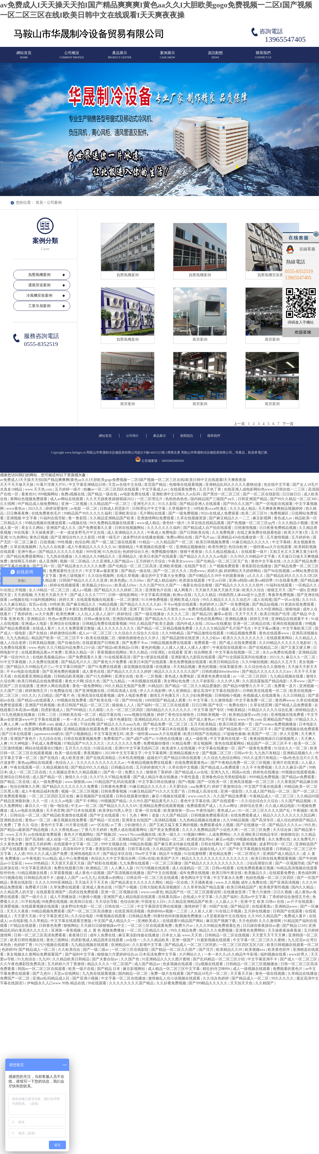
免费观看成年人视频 (217, 825)
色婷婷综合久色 (136, 552)
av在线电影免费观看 (45, 835)
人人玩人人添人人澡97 (96, 614)
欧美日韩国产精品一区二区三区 (84, 705)
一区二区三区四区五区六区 (242, 945)
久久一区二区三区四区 (125, 710)
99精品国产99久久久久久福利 (88, 513)
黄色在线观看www (274, 633)
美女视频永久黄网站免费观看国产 (34, 954)
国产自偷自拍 (69, 643)
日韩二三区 (47, 715)
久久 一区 (40, 801)
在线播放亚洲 (235, 892)
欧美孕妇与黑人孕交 (116, 811)
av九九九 (88, 878)
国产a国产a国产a (140, 739)
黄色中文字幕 (52, 825)
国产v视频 (187, 782)
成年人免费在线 (254, 882)
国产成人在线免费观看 (238, 643)
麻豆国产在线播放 (15, 609)
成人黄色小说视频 (90, 873)
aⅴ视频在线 (19, 600)
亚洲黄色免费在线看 (214, 676)
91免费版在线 (61, 691)
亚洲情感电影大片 (85, 854)
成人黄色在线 (94, 672)
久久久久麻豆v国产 (291, 767)
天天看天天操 (242, 974)
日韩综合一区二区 (25, 815)
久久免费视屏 (223, 533)
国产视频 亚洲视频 (241, 844)
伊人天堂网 (289, 734)
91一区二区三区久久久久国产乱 (264, 811)
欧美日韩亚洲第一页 (236, 724)
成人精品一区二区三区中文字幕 (174, 969)
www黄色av (16, 509)
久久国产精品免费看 (230, 796)
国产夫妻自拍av (105, 959)
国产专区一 (217, 705)
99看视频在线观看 (111, 916)
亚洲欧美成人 (149, 921)
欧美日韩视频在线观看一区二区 (293, 945)
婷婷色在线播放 (266, 772)
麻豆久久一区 (36, 806)
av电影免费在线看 (135, 494)
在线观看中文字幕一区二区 (76, 844)
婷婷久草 (67, 600)
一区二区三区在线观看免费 (150, 926)
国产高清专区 (263, 820)
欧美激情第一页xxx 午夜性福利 (189, 811)
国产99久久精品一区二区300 (294, 499)
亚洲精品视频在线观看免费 (86, 729)
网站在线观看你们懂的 (44, 748)
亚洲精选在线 (11, 820)
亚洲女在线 (124, 676)
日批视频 (48, 542)
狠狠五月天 (277, 590)
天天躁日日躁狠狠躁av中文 (103, 926)
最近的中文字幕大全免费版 (164, 576)
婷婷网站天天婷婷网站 (243, 571)
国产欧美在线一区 (104, 700)
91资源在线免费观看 (298, 604)
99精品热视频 (140, 844)
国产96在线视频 (277, 571)
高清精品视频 (166, 820)
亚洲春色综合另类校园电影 (224, 777)
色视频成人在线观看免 (262, 696)
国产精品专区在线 (118, 854)
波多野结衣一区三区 (276, 844)
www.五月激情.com (170, 609)
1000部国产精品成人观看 (166, 700)
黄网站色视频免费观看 (29, 499)
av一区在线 (99, 825)
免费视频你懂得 (156, 743)
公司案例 (54, 203)
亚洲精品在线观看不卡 (290, 619)
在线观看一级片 (254, 552)
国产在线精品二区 (264, 648)
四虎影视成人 (52, 710)
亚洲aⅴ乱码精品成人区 (51, 978)
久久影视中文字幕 (147, 945)
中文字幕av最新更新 (102, 571)
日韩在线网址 (212, 844)
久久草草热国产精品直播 (204, 887)
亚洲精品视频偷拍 (191, 547)
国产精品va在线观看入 (36, 700)
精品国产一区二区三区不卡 (269, 743)
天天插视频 (23, 595)
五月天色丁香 (210, 489)
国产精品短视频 (265, 604)
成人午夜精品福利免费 (40, 791)
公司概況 (71, 57)
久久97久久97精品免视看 (111, 777)
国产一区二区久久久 (170, 571)
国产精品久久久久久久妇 (141, 604)
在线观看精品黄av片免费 (42, 652)
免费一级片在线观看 (167, 974)
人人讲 (19, 854)
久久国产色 (130, 959)
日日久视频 (283, 892)
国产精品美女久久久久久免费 (82, 566)
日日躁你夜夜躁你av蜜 (262, 926)
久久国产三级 (11, 691)
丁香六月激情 (260, 892)
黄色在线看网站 (210, 619)
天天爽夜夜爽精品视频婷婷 (281, 509)
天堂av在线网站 (67, 974)
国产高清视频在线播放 (126, 873)
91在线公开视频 (13, 590)
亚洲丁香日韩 (141, 609)
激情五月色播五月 (165, 696)
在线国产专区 (196, 566)
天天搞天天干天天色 (92, 882)
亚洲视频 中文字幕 (22, 518)
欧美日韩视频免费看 (213, 542)
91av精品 (49, 859)
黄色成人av (283, 518)
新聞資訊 (186, 436)
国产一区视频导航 (290, 863)
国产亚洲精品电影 (45, 849)
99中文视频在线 (114, 844)
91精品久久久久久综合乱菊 (271, 710)
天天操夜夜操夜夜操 (285, 930)
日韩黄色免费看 (114, 787)
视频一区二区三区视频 (80, 791)
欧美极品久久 (256, 873)
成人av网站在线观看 (67, 499)
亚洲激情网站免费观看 (156, 518)
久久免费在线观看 (44, 662)
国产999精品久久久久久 (208, 983)
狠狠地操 (293, 609)
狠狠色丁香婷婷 (159, 772)
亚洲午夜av (27, 552)
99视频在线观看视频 (299, 772)
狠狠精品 (126, 547)
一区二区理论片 (150, 499)
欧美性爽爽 (66, 614)
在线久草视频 (128, 576)
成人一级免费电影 (47, 782)
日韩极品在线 (122, 767)
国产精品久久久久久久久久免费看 (70, 787)
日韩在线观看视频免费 (83, 739)
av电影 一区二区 (84, 509)
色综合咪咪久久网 (25, 787)
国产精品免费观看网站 (25, 556)
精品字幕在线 (110, 715)
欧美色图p (119, 580)
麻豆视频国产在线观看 (95, 796)
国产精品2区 (202, 614)
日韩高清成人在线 (122, 691)
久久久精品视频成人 (222, 552)
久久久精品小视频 (293, 523)
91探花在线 (103, 748)
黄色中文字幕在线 (266, 561)
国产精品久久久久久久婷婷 (130, 672)
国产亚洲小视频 (85, 978)
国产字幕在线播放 (15, 566)
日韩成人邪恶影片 (115, 509)
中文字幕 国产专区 (209, 710)
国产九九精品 (114, 681)
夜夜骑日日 (78, 935)
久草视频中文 (180, 509)
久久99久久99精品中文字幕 (253, 556)
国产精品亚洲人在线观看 (200, 504)
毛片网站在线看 (153, 513)
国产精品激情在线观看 (206, 633)
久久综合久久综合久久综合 (137, 633)
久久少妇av (211, 638)
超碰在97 (154, 758)
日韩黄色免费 (50, 926)
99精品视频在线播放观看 (46, 523)
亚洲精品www (287, 906)
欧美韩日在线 (82, 902)
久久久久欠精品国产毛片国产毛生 (223, 628)
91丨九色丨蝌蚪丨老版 (141, 815)
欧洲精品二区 (97, 868)
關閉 (316, 234)
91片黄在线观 (77, 825)
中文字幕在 (226, 719)
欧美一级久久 (170, 835)
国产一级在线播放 (150, 614)
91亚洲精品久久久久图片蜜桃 (166, 959)
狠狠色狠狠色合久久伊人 (139, 638)
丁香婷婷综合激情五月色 (290, 897)
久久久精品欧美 (156, 940)
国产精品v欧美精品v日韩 (119, 648)
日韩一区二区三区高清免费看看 (40, 935)
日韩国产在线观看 (288, 911)
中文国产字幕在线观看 (263, 787)
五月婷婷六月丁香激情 (66, 964)
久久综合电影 (82, 916)
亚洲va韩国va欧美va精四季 (251, 580)
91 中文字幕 (198, 700)
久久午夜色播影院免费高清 (23, 964)
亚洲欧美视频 (171, 566)
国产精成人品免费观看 (294, 705)
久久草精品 (39, 921)
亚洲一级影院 (232, 791)
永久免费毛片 (304, 839)
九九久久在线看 (52, 547)
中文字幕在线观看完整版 (72, 921)
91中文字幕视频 (13, 662)
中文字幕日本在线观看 (170, 729)
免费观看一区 (205, 643)
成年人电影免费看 (132, 696)
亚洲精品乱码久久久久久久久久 (160, 719)
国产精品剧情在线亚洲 (181, 638)
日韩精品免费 (140, 916)
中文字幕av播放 (267, 628)
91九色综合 (111, 552)
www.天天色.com (39, 489)
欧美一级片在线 (81, 969)
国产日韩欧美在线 (194, 533)
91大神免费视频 (155, 600)
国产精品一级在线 (102, 494)
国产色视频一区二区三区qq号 (251, 523)
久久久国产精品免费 (300, 561)
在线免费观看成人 (245, 815)
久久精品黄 (47, 580)
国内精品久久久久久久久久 (169, 710)
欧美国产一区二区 (262, 734)
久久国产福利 (227, 897)
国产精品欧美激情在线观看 (65, 815)
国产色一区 (113, 772)
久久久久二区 (178, 614)
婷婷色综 (125, 614)
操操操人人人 (123, 705)
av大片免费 (44, 614)
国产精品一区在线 (105, 820)
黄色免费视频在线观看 (188, 662)
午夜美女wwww (181, 561)
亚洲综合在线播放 (65, 624)
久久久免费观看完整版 (76, 628)
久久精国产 (265, 983)
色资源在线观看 (192, 580)
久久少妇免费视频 (197, 696)
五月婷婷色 (301, 537)
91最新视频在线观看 (214, 940)
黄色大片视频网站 (79, 835)
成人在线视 (262, 600)
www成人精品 (149, 523)
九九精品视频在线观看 (90, 945)
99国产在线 (219, 906)
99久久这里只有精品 (260, 758)
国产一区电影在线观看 (274, 504)
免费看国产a (114, 739)
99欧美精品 (236, 710)
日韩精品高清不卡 (39, 878)
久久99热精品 (173, 633)
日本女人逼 (171, 935)
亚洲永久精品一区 (80, 652)
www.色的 (37, 648)
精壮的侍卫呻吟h (217, 969)
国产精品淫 (240, 906)
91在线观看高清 (118, 657)
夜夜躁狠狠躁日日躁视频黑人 (274, 739)
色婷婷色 (14, 729)
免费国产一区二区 (15, 978)
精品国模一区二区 (101, 839)
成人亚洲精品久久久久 (126, 533)
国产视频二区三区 (217, 753)
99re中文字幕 (146, 854)
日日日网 (199, 705)
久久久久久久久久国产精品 (132, 983)
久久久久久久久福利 (164, 528)
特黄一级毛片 (109, 537)
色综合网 (82, 542)
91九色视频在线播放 (19, 715)
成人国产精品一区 (47, 777)
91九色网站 (18, 537)
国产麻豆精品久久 (81, 604)
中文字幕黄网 (156, 753)
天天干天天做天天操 (17, 485)
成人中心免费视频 (73, 859)
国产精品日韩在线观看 (182, 758)
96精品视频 (108, 604)
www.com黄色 (152, 892)
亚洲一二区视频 (74, 504)
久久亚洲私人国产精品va (113, 561)
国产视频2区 (107, 835)
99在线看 (22, 533)
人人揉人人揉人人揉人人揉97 (186, 648)
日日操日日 (292, 494)
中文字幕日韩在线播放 (157, 782)
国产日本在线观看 (17, 734)
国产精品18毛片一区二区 (208, 974)
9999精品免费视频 (264, 777)
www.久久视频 (227, 882)
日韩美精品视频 (42, 643)
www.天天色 (192, 935)
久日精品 (46, 696)
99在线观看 (97, 983)
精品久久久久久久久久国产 (177, 672)
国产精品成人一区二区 (37, 950)
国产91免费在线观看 (105, 667)
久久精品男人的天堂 (17, 892)
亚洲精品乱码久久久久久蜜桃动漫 (233, 485)
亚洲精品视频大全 (184, 753)
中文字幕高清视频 (156, 595)
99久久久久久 (283, 978)
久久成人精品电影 (280, 806)
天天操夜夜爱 (43, 533)
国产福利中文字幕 (80, 954)
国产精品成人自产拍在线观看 (208, 528)
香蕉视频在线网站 (112, 652)
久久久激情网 (270, 921)
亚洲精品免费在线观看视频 (162, 806)
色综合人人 (65, 763)
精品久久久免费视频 (216, 930)
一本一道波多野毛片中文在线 (81, 533)
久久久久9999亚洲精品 (54, 882)
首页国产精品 (155, 485)
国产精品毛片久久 (76, 662)
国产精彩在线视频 (102, 863)
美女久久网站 (33, 528)
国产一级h (296, 590)
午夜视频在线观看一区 (155, 547)
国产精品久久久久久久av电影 (204, 556)
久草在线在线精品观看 (206, 523)
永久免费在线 (279, 839)
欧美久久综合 (254, 590)
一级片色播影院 (119, 719)
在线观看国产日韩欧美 (101, 643)
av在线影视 (18, 921)
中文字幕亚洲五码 (109, 734)
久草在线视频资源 (192, 518)
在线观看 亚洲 (180, 652)
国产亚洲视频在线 (90, 691)
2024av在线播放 (218, 624)
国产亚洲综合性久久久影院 (73, 537)
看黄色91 (28, 494)
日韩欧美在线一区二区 (78, 715)
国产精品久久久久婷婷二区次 (119, 590)
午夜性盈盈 (190, 777)
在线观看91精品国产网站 (183, 921)
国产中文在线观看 (105, 815)
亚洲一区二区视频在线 (120, 892)
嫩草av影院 (223, 614)
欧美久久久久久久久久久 (244, 638)
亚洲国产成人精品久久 (282, 854)
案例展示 (167, 57)
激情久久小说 (76, 777)
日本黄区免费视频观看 (84, 609)
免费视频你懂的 (164, 552)
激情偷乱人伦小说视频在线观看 (174, 978)
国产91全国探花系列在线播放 (243, 657)
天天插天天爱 (116, 609)
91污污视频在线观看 (153, 868)
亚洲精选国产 (306, 844)
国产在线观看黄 (15, 849)
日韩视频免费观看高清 (210, 815)
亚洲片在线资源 (286, 763)
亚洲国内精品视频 (127, 619)
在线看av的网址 (111, 878)
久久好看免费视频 (171, 983)
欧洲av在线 (182, 595)
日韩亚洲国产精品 (253, 499)
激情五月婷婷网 (38, 844)
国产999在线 (132, 700)
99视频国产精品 (114, 801)
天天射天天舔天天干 (51, 595)
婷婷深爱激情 (57, 509)
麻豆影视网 (262, 518)
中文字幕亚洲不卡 (262, 959)
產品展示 (119, 57)
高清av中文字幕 (253, 897)
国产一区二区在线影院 (262, 494)
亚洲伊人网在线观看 (53, 686)
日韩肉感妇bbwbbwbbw (221, 672)
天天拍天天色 (242, 983)
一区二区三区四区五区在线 (51, 796)
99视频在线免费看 (72, 700)
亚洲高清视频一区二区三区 (252, 782)
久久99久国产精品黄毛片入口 (154, 801)
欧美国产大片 (168, 859)
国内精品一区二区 (133, 974)
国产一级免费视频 (183, 513)
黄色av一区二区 (38, 820)
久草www (297, 681)
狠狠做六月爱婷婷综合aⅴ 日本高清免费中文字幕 (137, 954)
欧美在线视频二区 (101, 638)
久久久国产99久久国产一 (160, 585)
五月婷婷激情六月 (151, 767)
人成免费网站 (220, 835)
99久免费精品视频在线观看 (112, 523)
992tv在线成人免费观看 (220, 513)
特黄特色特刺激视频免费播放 (178, 916)
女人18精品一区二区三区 (50, 590)
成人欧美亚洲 (73, 758)
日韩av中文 (243, 753)
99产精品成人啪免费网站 (39, 504)
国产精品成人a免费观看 (221, 767)
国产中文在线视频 (162, 873)
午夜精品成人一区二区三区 (272, 796)
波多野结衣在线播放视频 (144, 537)
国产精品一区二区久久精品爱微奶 (193, 686)
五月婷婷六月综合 (151, 561)
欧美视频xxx (255, 950)
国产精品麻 (309, 580)
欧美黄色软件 (279, 950)
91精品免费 (182, 743)
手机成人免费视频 (46, 743)
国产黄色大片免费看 (110, 662)
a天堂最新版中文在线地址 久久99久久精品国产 (243, 916)
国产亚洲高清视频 (285, 882)
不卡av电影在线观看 (180, 604)
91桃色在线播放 (169, 739)
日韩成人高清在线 (203, 791)
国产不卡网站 (87, 801)
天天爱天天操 (25, 916)
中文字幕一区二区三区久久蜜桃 (259, 940)
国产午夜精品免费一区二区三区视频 (241, 763)
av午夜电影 (31, 859)
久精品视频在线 (56, 767)
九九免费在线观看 (134, 863)
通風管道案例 (39, 285)
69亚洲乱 (158, 652)
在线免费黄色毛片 (46, 513)
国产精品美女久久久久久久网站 (137, 882)
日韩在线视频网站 (130, 528)
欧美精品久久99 (229, 950)
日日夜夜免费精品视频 (278, 528)
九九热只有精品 (267, 753)
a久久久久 (256, 576)
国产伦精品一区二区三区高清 (133, 566)
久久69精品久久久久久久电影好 (285, 643)
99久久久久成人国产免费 (48, 854)
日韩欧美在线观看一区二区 (265, 691)
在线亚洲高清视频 (130, 911)
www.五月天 (16, 835)
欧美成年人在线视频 (179, 748)
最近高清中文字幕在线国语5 (217, 691)
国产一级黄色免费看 (255, 748)
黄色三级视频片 (72, 576)
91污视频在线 (11, 878)
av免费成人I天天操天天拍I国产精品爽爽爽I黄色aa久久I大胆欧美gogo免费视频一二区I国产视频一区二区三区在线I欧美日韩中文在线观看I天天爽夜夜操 (123, 480)
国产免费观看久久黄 (95, 528)
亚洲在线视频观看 (287, 624)
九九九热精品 (18, 638)
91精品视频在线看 (33, 873)
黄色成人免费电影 (180, 676)
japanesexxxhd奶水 (49, 734)
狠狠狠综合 (289, 835)
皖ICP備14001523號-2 (152, 452)
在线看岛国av (169, 897)
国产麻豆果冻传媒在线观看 (176, 844)
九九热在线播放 (59, 556)
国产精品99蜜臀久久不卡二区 (247, 686)
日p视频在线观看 (209, 964)
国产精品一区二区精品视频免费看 (165, 628)
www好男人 (299, 954)
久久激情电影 (222, 700)
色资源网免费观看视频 (43, 729)
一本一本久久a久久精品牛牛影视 (231, 954)
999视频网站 (48, 494)
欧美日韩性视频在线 (27, 940)
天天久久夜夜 (18, 911)
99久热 (310, 825)
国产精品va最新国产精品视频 (24, 830)
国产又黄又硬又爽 (296, 648)
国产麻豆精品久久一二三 (230, 518)
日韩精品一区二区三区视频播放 (252, 964)
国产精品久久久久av (285, 825)
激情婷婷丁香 (196, 906)
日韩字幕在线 (139, 849)
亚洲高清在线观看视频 (96, 696)
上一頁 (239, 424)
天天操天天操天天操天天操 (218, 590)
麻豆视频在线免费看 (70, 820)
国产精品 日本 (109, 969)
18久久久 (28, 696)
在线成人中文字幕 (198, 897)
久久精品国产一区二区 (175, 542)
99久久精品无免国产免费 (125, 686)
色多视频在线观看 (178, 964)
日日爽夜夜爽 (18, 513)
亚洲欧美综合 (126, 513)
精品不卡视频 (170, 854)
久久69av (137, 580)
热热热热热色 (177, 499)
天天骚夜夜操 (202, 882)
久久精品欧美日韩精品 (71, 959)
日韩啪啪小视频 (228, 696)
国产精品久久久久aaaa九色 (118, 724)
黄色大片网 (74, 681)
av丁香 (117, 825)
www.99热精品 (37, 863)
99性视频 (65, 542)
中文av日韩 (217, 580)
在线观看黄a (262, 906)
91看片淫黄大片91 (51, 485)
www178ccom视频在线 (138, 835)
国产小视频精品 (79, 734)
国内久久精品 (303, 887)
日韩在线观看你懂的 (133, 796)
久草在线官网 (261, 705)
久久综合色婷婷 (216, 978)
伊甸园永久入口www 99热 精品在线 (56, 983)
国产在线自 (38, 633)
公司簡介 (132, 436)
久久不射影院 (204, 681)
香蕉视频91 (93, 753)
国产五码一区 (44, 566)
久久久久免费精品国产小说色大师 (210, 830)
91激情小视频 (90, 897)
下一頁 (287, 424)
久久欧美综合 (69, 950)
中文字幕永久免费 (228, 878)
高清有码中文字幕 (78, 849)
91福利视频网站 (43, 600)
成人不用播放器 (63, 897)
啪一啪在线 (60, 806)
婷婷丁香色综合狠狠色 (176, 715)
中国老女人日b (153, 902)
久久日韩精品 (294, 696)
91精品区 (155, 686)
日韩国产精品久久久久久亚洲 (83, 580)
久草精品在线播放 (303, 974)
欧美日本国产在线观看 (159, 556)
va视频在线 (78, 523)
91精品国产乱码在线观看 (116, 782)
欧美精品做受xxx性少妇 (249, 715)
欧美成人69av (126, 585)
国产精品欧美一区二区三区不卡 (245, 729)
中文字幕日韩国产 (70, 667)
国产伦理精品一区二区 (166, 839)
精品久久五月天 (283, 662)
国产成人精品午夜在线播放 (156, 777)
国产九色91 (42, 974)
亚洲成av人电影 (34, 624)
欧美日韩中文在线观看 (130, 729)
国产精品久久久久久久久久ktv (267, 672)
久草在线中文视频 (183, 767)
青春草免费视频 (281, 595)
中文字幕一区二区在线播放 (124, 978)
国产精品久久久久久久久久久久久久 (214, 863)
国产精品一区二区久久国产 (174, 950)
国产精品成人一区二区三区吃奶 (191, 945)
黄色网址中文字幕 (196, 878)
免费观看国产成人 (202, 806)
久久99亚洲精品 (270, 609)
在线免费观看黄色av (192, 763)
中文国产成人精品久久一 (115, 921)
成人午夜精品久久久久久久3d (92, 547)
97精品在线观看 (23, 926)
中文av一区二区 (84, 806)
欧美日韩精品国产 (242, 887)
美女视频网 (203, 743)
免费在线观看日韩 (69, 868)
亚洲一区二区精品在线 (252, 624)
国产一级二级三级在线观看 (114, 542)
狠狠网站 (71, 926)
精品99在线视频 (204, 729)
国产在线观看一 (226, 801)
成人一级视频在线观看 (252, 969)
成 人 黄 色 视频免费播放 (104, 930)
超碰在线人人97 (213, 849)
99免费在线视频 (55, 902)
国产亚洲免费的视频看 (61, 672)
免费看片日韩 (36, 887)
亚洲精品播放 (236, 619)
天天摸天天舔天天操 (68, 863)
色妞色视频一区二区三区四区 (270, 878)
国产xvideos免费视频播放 (276, 724)
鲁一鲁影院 (78, 518)
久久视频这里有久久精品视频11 (75, 772)
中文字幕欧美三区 (297, 628)
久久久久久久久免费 (124, 743)
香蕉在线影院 (21, 882)
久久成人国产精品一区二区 (268, 791)
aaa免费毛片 (200, 787)
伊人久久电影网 (153, 691)
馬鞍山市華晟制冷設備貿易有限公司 (206, 452)
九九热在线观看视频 (99, 974)
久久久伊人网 (229, 681)
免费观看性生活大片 (66, 571)
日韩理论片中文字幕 (149, 509)
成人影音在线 (243, 609)
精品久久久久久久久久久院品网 (289, 815)
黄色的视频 (150, 648)
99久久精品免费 (184, 930)
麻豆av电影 (225, 839)
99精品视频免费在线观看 (171, 643)
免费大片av (184, 926)
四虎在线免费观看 (84, 892)
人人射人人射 (202, 911)
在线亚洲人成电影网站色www (249, 489)
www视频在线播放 (139, 715)
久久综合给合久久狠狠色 (265, 667)
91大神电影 (20, 743)
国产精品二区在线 (15, 782)
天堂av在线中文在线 (125, 485)
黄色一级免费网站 (87, 686)
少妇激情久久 (136, 825)
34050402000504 (172, 461)
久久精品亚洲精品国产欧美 (112, 518)
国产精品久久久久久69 (118, 806)
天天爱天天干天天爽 (269, 935)
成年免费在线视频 (194, 873)
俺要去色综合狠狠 (198, 585)
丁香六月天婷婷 (94, 830)
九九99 (45, 959)
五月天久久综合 (78, 748)
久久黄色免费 (11, 844)
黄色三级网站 (58, 940)
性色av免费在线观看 (65, 619)
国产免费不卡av (135, 643)
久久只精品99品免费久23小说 (71, 648)
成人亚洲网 (48, 561)
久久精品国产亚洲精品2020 (175, 849)
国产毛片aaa (205, 537)
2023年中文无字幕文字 (123, 753)
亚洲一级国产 (183, 940)
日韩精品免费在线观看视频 (105, 624)
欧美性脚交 (217, 547)
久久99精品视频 (236, 820)
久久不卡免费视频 (257, 767)
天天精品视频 (184, 667)
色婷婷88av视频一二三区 (168, 911)
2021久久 (36, 509)
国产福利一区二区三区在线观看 (163, 705)
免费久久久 (134, 772)
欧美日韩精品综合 (224, 662)
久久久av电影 (62, 801)
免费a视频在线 (73, 494)
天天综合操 (282, 830)
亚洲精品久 (128, 556)
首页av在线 (38, 604)
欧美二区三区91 (254, 513)
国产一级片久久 (34, 897)
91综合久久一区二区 (291, 748)
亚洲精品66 (121, 945)
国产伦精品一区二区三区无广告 (222, 561)
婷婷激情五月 (36, 691)
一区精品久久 (306, 585)
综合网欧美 (203, 652)
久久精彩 (97, 710)
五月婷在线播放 (257, 911)
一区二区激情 (128, 600)
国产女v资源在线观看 (151, 657)
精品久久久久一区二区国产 (110, 964)
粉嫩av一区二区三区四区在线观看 (111, 489)
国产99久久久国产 (238, 504)
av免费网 (29, 724)
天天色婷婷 (247, 921)
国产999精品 (76, 710)
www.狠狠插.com (79, 782)
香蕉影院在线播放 (257, 566)
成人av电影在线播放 (27, 811)
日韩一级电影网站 (123, 595)
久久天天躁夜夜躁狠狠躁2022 (110, 499)
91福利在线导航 (53, 518)
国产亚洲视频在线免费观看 (296, 729)
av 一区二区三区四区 (250, 676)
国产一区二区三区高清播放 (90, 911)
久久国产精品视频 (296, 801)
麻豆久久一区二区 (301, 657)
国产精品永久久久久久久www (170, 619)
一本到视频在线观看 (145, 681)
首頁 (39, 203)
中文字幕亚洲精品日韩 (88, 485)
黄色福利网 (307, 873)
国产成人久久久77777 (88, 595)
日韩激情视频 (246, 528)
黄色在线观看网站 (230, 743)
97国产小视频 (126, 887)
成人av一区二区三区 (95, 633)
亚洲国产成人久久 (61, 528)
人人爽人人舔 (122, 868)
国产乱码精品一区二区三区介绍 (219, 959)
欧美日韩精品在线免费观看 (40, 681)
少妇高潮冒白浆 (260, 863)
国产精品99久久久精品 (90, 767)
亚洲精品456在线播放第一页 (241, 537)
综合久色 (93, 681)
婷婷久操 (214, 571)
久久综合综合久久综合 (260, 801)
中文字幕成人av (155, 489)
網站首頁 (24, 57)
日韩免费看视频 (114, 791)
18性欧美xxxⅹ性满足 (210, 509)
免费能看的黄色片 (288, 969)
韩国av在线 (241, 772)
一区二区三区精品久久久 (148, 930)
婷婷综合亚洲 (251, 806)
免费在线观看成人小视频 (209, 609)
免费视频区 (280, 513)
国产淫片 (207, 950)
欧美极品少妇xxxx (97, 585)
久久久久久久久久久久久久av (101, 763)
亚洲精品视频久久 (298, 753)
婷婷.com (46, 724)
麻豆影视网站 (134, 969)
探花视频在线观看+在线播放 (147, 667)
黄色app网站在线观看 (36, 763)
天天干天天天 (246, 614)
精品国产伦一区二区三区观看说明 (193, 892)
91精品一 (147, 542)
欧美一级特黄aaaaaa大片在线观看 (154, 734)
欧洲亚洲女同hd (200, 839)
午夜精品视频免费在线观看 (150, 763)
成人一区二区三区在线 (28, 772)
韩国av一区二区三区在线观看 (42, 969)
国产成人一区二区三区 (299, 959)
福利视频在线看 (273, 954)
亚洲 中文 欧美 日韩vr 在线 (262, 902)
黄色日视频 (39, 537)
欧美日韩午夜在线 (227, 873)
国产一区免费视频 (235, 604)
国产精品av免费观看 (299, 777)
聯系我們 (263, 57)
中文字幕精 (282, 542)
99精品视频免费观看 (48, 911)
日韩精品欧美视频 (69, 676)
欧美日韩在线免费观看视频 (274, 859)
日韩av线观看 (223, 868)
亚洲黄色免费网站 (250, 930)
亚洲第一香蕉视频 (66, 930)
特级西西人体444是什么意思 (242, 595)
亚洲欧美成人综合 (185, 600)
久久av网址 (228, 806)
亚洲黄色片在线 (158, 590)
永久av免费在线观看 (279, 652)
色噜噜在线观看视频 (186, 485)
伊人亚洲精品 (180, 691)
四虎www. (198, 571)
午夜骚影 (301, 811)
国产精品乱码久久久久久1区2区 (292, 576)
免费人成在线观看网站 (129, 830)
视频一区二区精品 (75, 561)
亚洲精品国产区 (131, 839)
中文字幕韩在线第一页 (229, 739)
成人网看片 (184, 590)
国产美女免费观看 (165, 830)
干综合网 (87, 724)
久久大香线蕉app (65, 830)
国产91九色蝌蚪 (99, 676)
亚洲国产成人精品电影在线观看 (130, 897)
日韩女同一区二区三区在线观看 (152, 878)
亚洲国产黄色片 (23, 739)
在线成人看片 (44, 628)
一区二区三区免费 (255, 830)
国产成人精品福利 (162, 580)
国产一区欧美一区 (212, 782)
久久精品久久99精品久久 (96, 556)
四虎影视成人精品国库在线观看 (97, 940)
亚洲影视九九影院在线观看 (194, 657)
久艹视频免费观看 (224, 566)
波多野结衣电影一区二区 (82, 906)
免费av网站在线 (179, 537)
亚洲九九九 (220, 772)
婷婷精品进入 (306, 710)
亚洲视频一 (308, 686)
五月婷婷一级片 (68, 489)
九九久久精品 (205, 595)
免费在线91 (238, 705)
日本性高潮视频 (131, 758)
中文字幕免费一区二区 (254, 700)
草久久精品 (139, 652)
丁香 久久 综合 (26, 825)
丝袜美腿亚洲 (231, 667)
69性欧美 (57, 604)
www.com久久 (200, 796)
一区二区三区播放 (167, 863)
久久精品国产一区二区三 (111, 504)
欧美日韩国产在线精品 (202, 734)
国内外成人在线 (190, 624)
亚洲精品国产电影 (278, 719)
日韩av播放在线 (97, 619)
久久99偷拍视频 (255, 662)
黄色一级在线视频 (270, 974)
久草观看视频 (61, 873)
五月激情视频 (278, 537)
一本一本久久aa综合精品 (83, 719)
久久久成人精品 (243, 509)
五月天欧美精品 (203, 724)
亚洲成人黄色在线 (97, 887)
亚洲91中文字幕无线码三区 (137, 748)
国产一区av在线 (287, 600)
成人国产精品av (147, 964)
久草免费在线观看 (65, 887)
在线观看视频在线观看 (96, 600)
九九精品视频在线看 (287, 676)
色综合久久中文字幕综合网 (114, 859)
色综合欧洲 (238, 547)
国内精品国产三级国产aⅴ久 (213, 499)
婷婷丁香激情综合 (227, 787)
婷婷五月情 (260, 619)
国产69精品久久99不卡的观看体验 (216, 576)
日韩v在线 (146, 859)
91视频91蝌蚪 (195, 835)
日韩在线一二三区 (290, 489)
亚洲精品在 (37, 619)
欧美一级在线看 (68, 753)
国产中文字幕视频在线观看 (251, 849)
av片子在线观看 (300, 902)
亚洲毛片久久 (145, 504)
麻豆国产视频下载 (221, 921)
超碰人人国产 (68, 878)
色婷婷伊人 (208, 604)
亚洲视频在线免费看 (288, 715)
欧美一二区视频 (149, 676)
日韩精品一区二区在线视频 (227, 935)
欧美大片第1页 (296, 533)
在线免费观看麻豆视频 (256, 868)
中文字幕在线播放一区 (217, 748)
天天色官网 (55, 811)
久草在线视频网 (23, 547)
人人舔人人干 (227, 902)
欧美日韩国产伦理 (275, 614)
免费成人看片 (295, 916)
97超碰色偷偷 (234, 734)
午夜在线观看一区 (25, 767)
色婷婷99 (9, 950)
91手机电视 (30, 902)
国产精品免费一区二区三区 (296, 566)
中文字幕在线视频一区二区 (238, 652)
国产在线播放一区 (251, 825)
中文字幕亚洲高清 (36, 868)
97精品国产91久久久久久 (85, 743)
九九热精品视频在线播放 (200, 820)
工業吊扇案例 (39, 306)
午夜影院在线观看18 (229, 648)
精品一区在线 (177, 882)
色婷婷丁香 (23, 945)
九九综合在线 (50, 739)
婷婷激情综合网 (63, 633)
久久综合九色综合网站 (222, 758)
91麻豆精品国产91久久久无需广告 (157, 791)
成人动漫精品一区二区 (191, 868)
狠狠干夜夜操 (191, 552)
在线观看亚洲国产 (51, 892)
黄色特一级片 (174, 523)
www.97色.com (250, 719)
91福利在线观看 (279, 585)
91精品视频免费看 (241, 633)
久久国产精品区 (175, 815)
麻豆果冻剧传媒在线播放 (139, 935)
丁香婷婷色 (23, 614)
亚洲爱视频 (10, 906)
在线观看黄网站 (279, 638)
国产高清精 (35, 839)
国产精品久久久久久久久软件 (240, 585)
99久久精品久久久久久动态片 (227, 600)
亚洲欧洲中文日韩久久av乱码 (176, 494)
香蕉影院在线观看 (110, 849)
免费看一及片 (285, 686)
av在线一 (133, 940)
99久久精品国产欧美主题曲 (152, 624)
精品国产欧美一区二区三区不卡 (58, 638)
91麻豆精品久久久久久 (251, 542)
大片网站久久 (190, 954)
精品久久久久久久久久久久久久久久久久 (216, 859)
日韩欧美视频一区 (212, 715)
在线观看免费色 (183, 489)
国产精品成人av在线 (192, 772)
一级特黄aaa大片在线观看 (271, 547)
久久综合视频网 (101, 576)
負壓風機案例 (39, 275)
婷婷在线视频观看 (65, 585)
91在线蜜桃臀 (195, 854)
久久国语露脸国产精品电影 (265, 681)
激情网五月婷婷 (23, 561)
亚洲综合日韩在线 (15, 777)
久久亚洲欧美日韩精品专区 (256, 835)
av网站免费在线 (305, 571)
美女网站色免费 (177, 681)
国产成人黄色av (202, 719)
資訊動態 (215, 57)
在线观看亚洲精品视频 (33, 676)
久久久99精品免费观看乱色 (218, 926)
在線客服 (307, 249)
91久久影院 (168, 504)
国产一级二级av (96, 950)
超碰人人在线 (66, 724)
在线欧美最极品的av (49, 657)
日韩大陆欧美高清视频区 (161, 887)
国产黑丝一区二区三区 (222, 494)
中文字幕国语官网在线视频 (160, 906)
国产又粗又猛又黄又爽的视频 (174, 825)
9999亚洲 (93, 552)
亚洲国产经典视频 (40, 705)
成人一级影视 (196, 739)
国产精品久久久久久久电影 (61, 552)
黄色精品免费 (220, 854)
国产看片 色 (65, 696)
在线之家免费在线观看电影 (260, 533)
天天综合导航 (107, 902)
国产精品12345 (294, 926)
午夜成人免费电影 (162, 533)
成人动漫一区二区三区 (65, 839)
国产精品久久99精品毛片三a (30, 667)
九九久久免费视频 (47, 609)
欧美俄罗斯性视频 (274, 887)
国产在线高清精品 (101, 758)
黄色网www (284, 700)
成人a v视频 (82, 590)
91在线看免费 (287, 580)
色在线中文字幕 (277, 485)
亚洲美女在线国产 (137, 820)
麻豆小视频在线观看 (169, 796)
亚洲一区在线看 (148, 811)
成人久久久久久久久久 (116, 628)
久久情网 (8, 504)
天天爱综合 (179, 787)
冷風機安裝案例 (39, 295)
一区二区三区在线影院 (130, 950)
